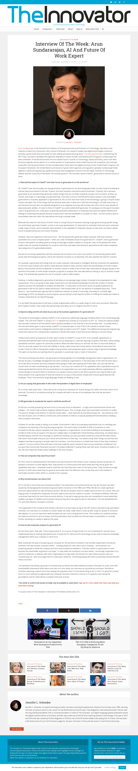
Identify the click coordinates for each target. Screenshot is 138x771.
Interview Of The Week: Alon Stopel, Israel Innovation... (116, 681)
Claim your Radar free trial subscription (109, 757)
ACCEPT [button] (122, 767)
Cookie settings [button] (110, 767)
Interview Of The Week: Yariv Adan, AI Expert (76, 680)
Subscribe (60, 29)
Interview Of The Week (69, 39)
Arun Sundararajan (26, 148)
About (70, 29)
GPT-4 (54, 321)
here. (78, 592)
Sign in (79, 29)
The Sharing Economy (93, 154)
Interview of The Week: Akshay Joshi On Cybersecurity (116, 668)
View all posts (16, 729)
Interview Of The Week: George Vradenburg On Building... (36, 681)
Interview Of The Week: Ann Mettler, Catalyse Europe (36, 668)
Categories (46, 29)
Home (36, 29)
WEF (21, 604)
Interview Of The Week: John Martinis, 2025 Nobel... (76, 668)
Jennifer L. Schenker (70, 62)
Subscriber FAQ (92, 29)
